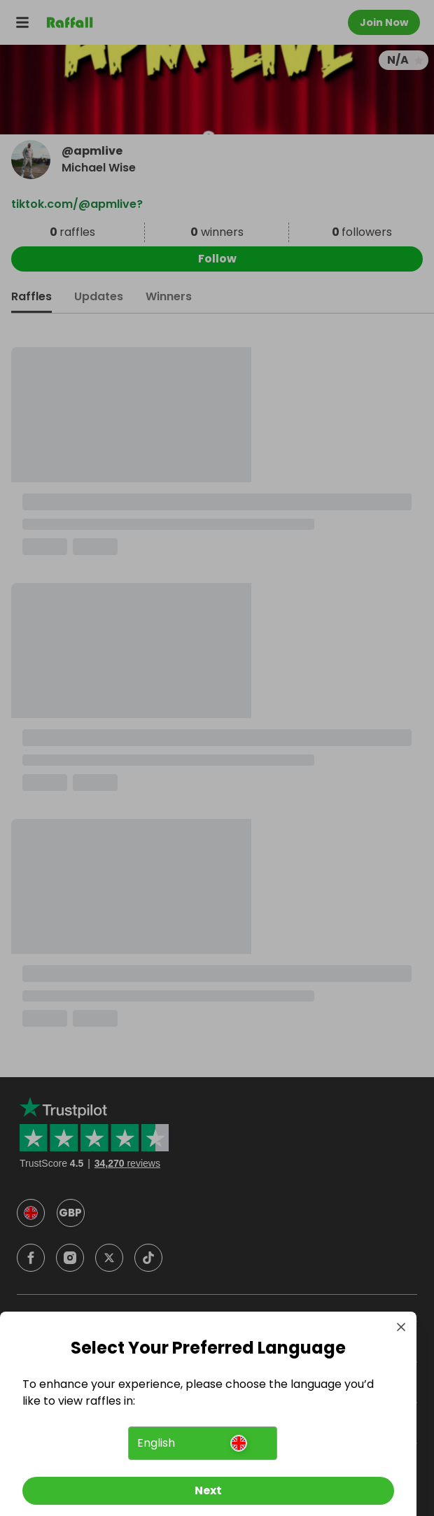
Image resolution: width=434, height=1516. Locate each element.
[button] (202, 1443)
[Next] (208, 1491)
